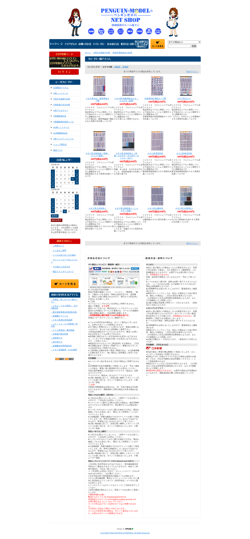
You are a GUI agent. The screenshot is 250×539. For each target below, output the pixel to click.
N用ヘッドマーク (60, 93)
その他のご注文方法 (61, 267)
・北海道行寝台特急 (59, 334)
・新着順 (124, 67)
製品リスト (58, 150)
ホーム (88, 53)
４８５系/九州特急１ (97, 208)
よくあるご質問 (59, 250)
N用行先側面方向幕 (61, 99)
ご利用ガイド (58, 246)
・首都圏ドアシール (59, 316)
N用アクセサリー (60, 110)
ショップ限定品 (60, 144)
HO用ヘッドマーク (61, 127)
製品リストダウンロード (63, 271)
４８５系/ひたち (184, 98)
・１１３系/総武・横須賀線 (62, 330)
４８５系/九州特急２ (184, 208)
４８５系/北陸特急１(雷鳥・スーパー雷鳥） (97, 154)
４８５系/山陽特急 (155, 208)
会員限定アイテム (61, 88)
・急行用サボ (56, 342)
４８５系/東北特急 (184, 153)
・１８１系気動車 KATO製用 (64, 350)
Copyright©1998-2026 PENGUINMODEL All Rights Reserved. (125, 533)
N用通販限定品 (59, 116)
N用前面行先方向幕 (61, 105)
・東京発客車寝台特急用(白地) (64, 312)
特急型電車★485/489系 (122, 53)
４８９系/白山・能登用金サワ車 (97, 99)
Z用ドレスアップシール (63, 139)
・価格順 (116, 67)
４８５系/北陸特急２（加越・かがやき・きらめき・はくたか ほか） (126, 155)
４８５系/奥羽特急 (155, 153)
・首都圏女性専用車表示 (61, 346)
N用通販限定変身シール (63, 122)
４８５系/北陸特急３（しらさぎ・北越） (126, 209)
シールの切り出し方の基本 (64, 255)
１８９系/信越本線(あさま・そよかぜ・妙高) (126, 99)
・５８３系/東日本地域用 (61, 320)
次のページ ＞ (192, 71)
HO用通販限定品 (60, 133)
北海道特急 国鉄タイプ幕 (155, 98)
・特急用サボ (56, 338)
